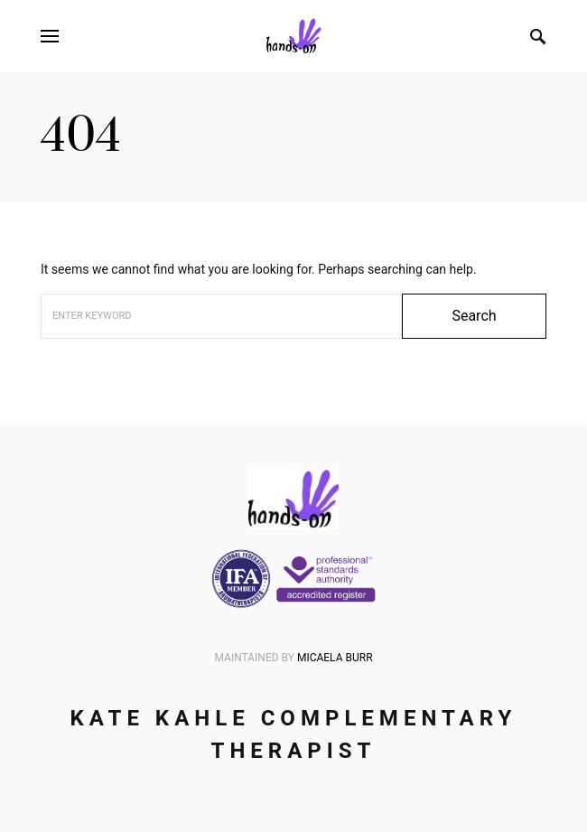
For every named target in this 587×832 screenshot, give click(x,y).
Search (474, 315)
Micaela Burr (335, 657)
